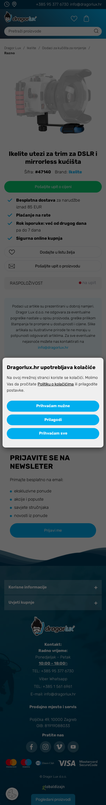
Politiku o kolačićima (56, 384)
